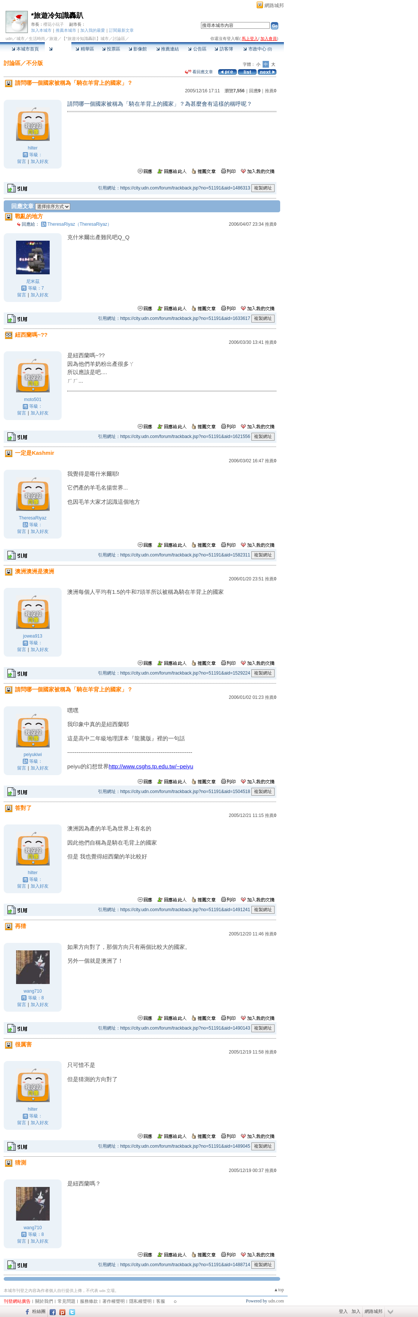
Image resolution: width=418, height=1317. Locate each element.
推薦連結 (167, 49)
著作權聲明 (113, 1301)
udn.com (276, 1301)
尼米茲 (33, 281)
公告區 (197, 49)
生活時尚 (37, 38)
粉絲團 (39, 1311)
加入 (356, 1311)
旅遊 (53, 38)
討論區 (58, 49)
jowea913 (32, 636)
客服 (160, 1301)
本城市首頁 (25, 49)
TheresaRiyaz (32, 518)
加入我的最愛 (92, 30)
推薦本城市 (66, 30)
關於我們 (44, 1301)
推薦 (270, 90)
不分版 (34, 63)
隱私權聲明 (140, 1301)
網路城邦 (274, 5)
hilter (32, 148)
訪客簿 (223, 49)
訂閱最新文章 (121, 30)
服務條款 (89, 1301)
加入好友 (40, 161)
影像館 (138, 49)
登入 (343, 1311)
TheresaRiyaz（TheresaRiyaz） (79, 224)
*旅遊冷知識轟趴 (57, 15)
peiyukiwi (33, 754)
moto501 (32, 399)
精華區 (84, 49)
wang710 (33, 991)
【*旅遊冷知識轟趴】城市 (85, 38)
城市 (20, 38)
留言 (21, 161)
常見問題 (66, 1301)
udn (9, 38)
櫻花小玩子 (53, 24)
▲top (279, 1289)
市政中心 (257, 49)
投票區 (111, 49)
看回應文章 (199, 72)
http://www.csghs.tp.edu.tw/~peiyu (151, 766)
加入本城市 (41, 30)
